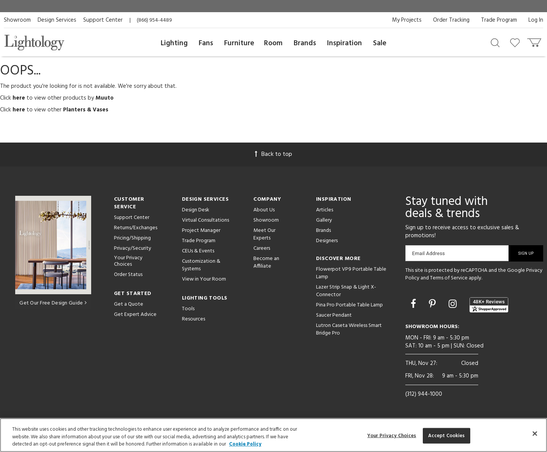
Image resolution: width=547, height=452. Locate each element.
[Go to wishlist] (516, 42)
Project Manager (201, 230)
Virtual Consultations (205, 220)
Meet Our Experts (264, 234)
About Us (264, 210)
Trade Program (499, 20)
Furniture (239, 43)
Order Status (128, 274)
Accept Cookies (446, 435)
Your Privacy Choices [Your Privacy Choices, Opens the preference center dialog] (391, 435)
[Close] (534, 433)
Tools (188, 309)
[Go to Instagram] (453, 304)
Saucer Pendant (334, 315)
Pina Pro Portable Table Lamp (349, 305)
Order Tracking (451, 20)
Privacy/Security (132, 248)
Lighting (174, 43)
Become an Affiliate (266, 262)
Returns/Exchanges (135, 228)
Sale (379, 43)
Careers (261, 248)
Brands (305, 43)
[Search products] (495, 42)
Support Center (103, 20)
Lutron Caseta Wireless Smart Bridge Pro (349, 329)
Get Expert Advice (135, 314)
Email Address (428, 253)
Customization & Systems (201, 265)
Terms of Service (449, 278)
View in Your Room (204, 279)
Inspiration (344, 43)
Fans (206, 43)
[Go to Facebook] (414, 304)
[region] (273, 435)
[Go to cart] (535, 41)
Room (273, 43)
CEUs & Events (198, 251)
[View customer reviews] (489, 304)
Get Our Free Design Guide (53, 303)
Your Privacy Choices (128, 261)
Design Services (57, 20)
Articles (324, 210)
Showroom (17, 20)
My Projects (407, 20)
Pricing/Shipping (132, 238)
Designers (327, 240)
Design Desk (195, 210)
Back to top (273, 154)
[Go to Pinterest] (433, 304)
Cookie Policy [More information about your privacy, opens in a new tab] (245, 444)
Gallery (324, 220)
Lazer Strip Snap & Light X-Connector (346, 291)
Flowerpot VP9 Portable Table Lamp (351, 273)
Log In (535, 20)
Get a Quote (128, 304)
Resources (193, 319)
